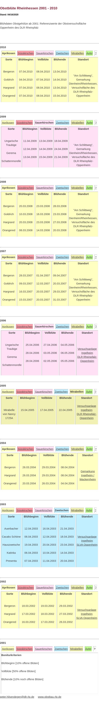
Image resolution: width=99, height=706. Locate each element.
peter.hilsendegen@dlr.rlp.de (17, 696)
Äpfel (89, 53)
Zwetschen (62, 53)
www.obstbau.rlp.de (49, 696)
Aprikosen (8, 122)
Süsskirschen (26, 53)
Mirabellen (77, 53)
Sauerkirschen (44, 53)
